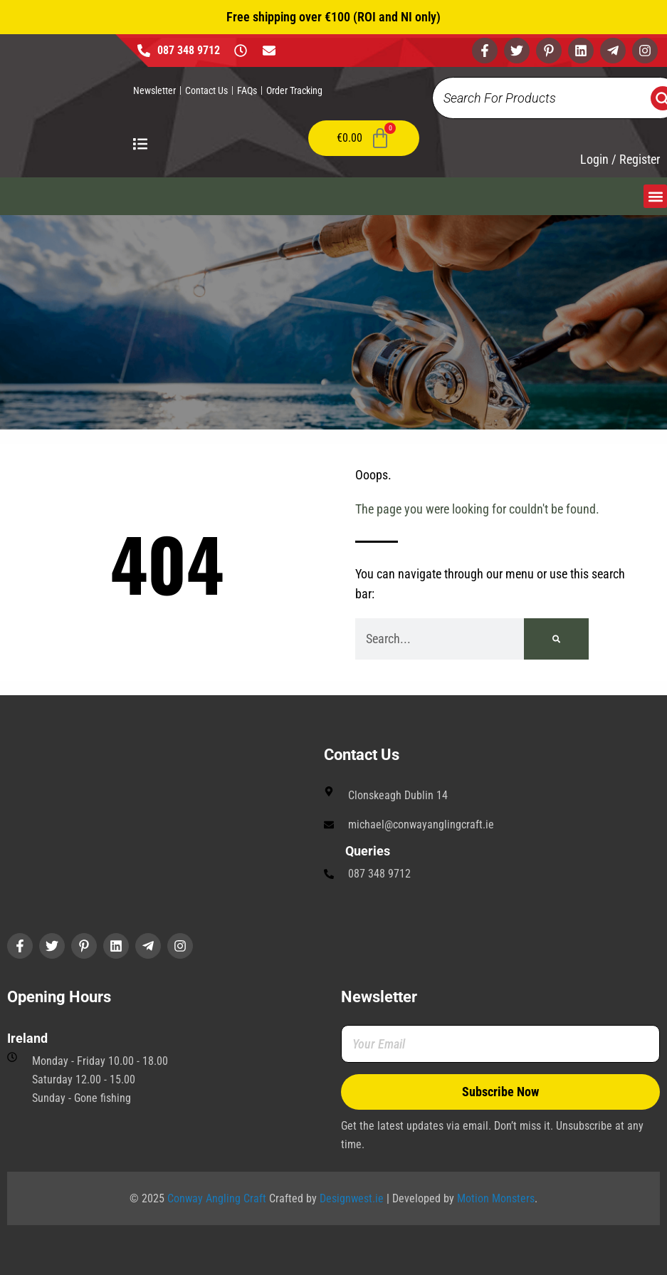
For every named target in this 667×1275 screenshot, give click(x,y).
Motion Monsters (496, 1198)
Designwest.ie (352, 1198)
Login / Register (620, 159)
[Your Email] (501, 1044)
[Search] (556, 639)
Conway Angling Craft (216, 1198)
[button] (655, 196)
